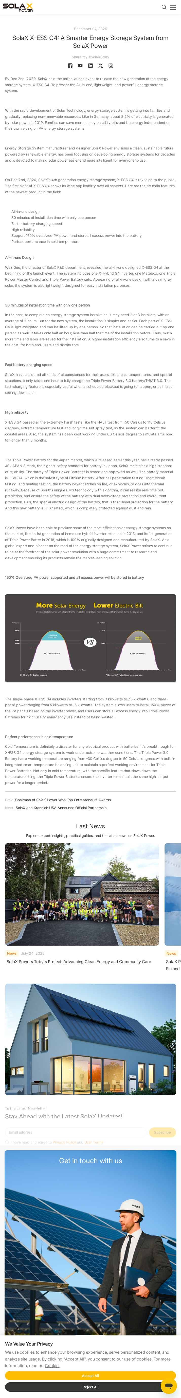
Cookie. (52, 1366)
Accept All (90, 1376)
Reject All (90, 1387)
